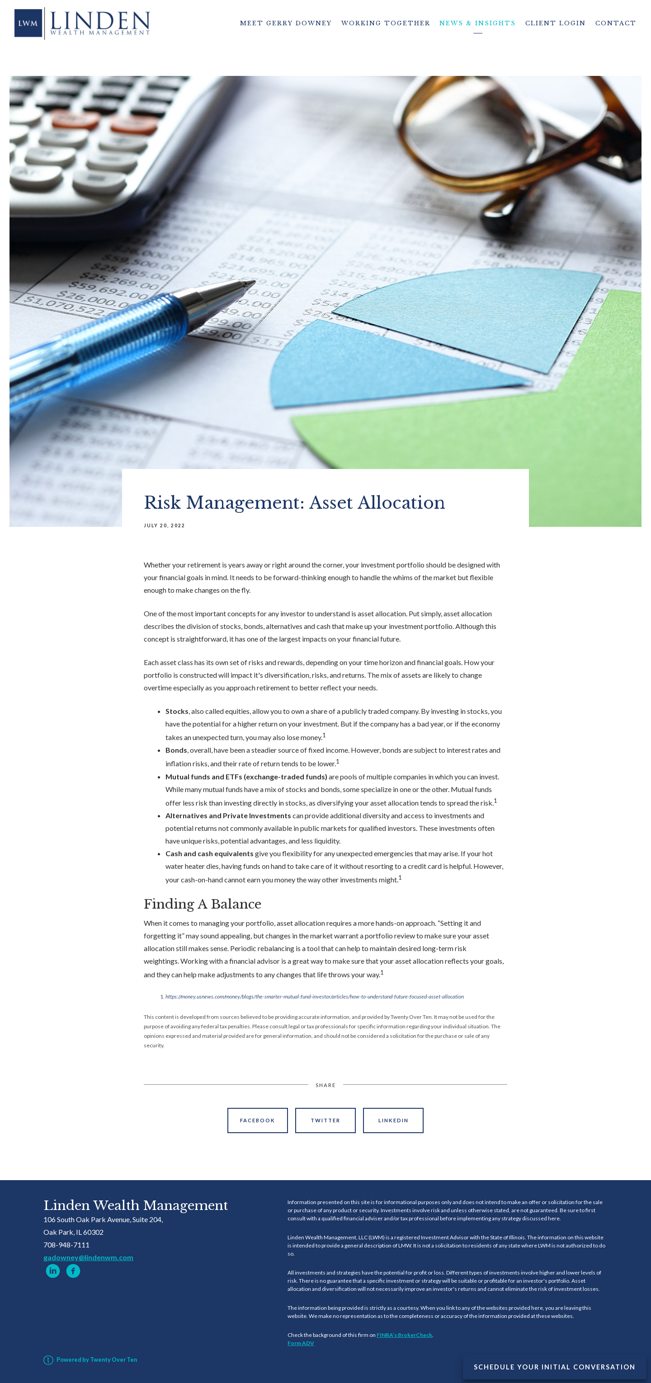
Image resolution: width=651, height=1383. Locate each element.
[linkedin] (53, 1271)
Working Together (385, 23)
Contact (616, 23)
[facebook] (73, 1271)
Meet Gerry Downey (286, 23)
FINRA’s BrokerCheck (404, 1334)
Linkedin (393, 1120)
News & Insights (477, 23)
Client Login (555, 23)
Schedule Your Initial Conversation (555, 1367)
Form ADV (301, 1343)
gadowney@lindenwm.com (88, 1257)
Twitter (325, 1120)
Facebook (257, 1120)
